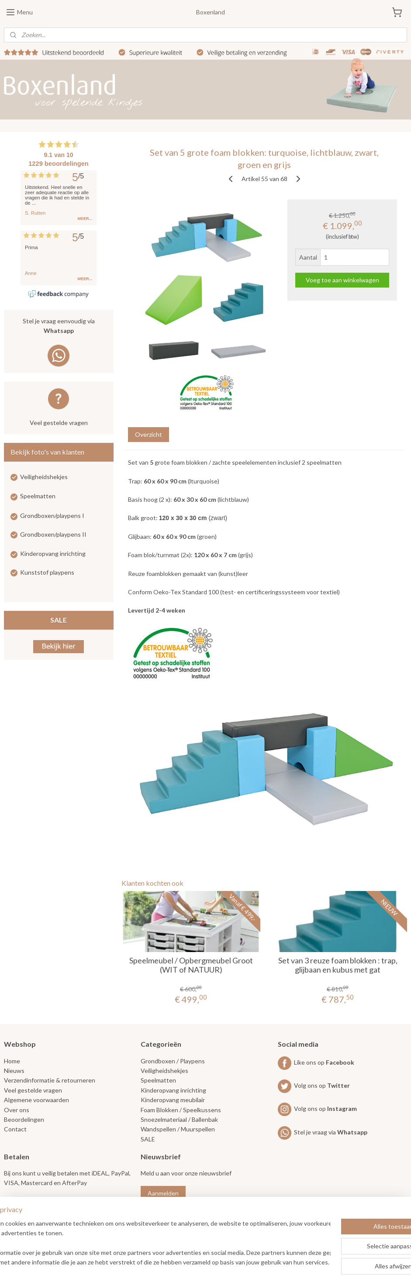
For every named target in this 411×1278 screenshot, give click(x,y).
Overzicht (148, 434)
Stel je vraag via (322, 1132)
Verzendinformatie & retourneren (49, 1080)
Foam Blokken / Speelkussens (181, 1110)
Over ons (16, 1110)
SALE (58, 620)
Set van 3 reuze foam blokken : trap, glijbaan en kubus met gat (337, 965)
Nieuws (14, 1070)
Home (12, 1061)
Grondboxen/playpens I (52, 515)
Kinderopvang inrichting (53, 553)
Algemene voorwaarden (36, 1099)
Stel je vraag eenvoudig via (58, 326)
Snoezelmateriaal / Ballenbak (179, 1119)
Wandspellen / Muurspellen (178, 1129)
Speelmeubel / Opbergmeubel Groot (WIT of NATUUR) (190, 965)
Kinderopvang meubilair (173, 1099)
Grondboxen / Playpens (173, 1061)
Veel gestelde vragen (59, 422)
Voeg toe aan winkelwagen (342, 280)
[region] (147, 1243)
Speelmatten (37, 496)
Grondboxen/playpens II (53, 534)
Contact (15, 1129)
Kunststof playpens (47, 572)
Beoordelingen (24, 1119)
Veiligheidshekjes (44, 476)
